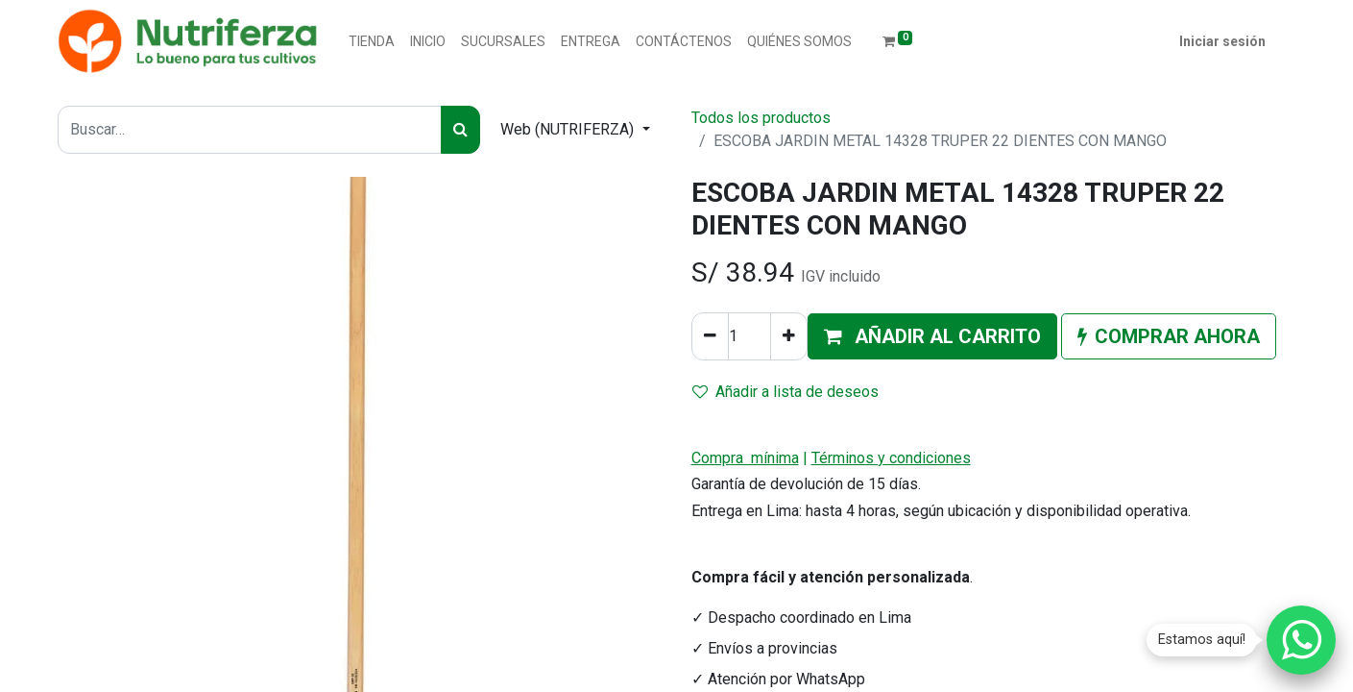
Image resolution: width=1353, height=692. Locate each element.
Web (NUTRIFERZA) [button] (569, 129)
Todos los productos (761, 118)
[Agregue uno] (789, 336)
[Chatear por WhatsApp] (1301, 640)
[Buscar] (460, 130)
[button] (932, 336)
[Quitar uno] (710, 336)
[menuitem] (371, 42)
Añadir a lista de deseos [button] (785, 392)
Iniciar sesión (1222, 41)
